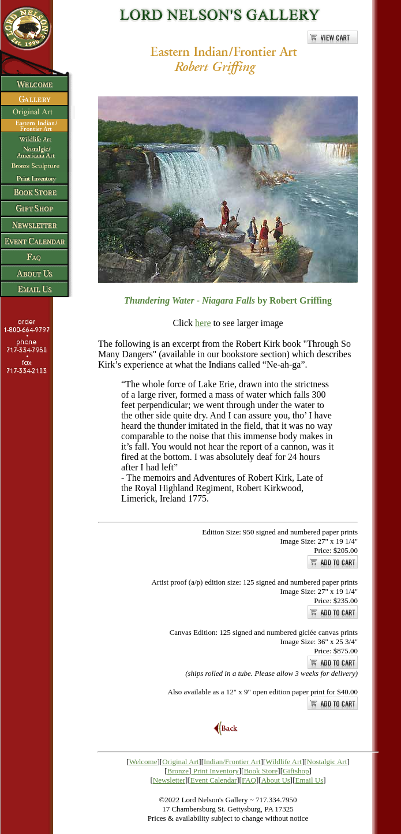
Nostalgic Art (327, 761)
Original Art (180, 761)
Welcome (143, 761)
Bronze (178, 770)
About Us (275, 780)
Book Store (260, 770)
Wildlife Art (283, 761)
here (203, 323)
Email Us (309, 780)
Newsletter (169, 780)
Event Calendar (213, 780)
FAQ (249, 780)
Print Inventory (216, 770)
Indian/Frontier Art (232, 761)
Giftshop (296, 770)
